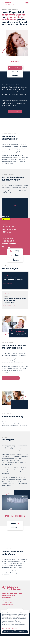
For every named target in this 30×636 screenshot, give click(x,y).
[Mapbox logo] (5, 216)
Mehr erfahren (15, 111)
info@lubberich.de (9, 244)
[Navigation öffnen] (27, 3)
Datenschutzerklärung (10, 625)
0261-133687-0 (8, 238)
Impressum (14, 628)
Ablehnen (21, 631)
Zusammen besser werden (10, 378)
